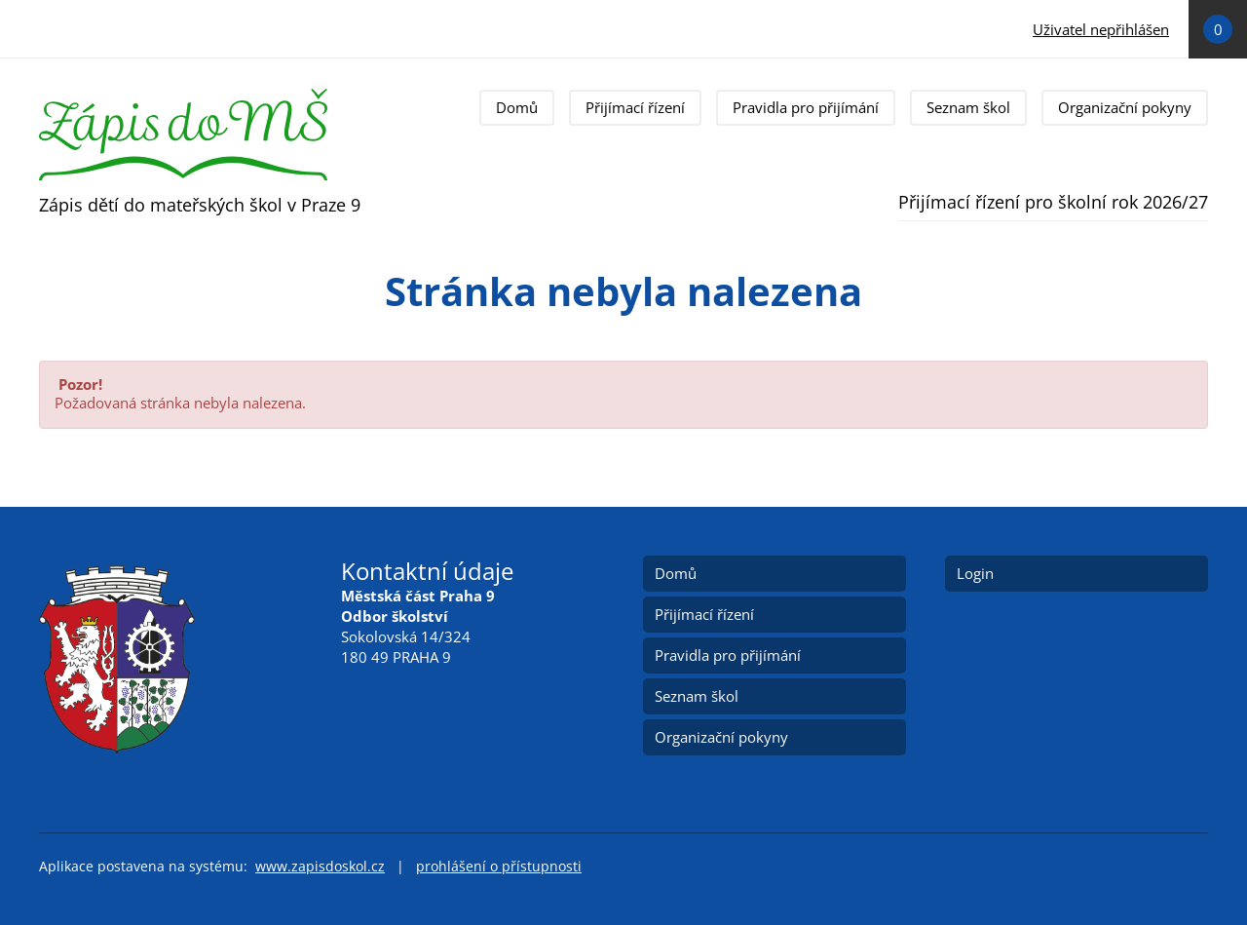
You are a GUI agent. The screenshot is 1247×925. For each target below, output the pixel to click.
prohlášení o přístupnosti (499, 866)
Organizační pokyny (1124, 107)
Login (975, 573)
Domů (517, 107)
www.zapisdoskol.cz (320, 866)
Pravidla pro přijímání (806, 107)
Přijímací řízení (635, 107)
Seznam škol (968, 107)
